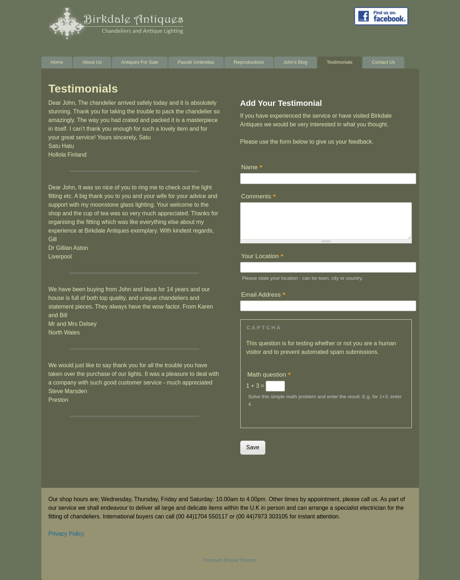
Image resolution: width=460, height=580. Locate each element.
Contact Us (383, 62)
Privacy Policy (67, 534)
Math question (269, 374)
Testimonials (340, 62)
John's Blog (295, 62)
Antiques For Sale (139, 62)
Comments (258, 196)
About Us (91, 62)
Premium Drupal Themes (230, 560)
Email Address (263, 294)
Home (57, 62)
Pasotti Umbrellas (196, 62)
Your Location (262, 256)
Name (252, 167)
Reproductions (249, 62)
